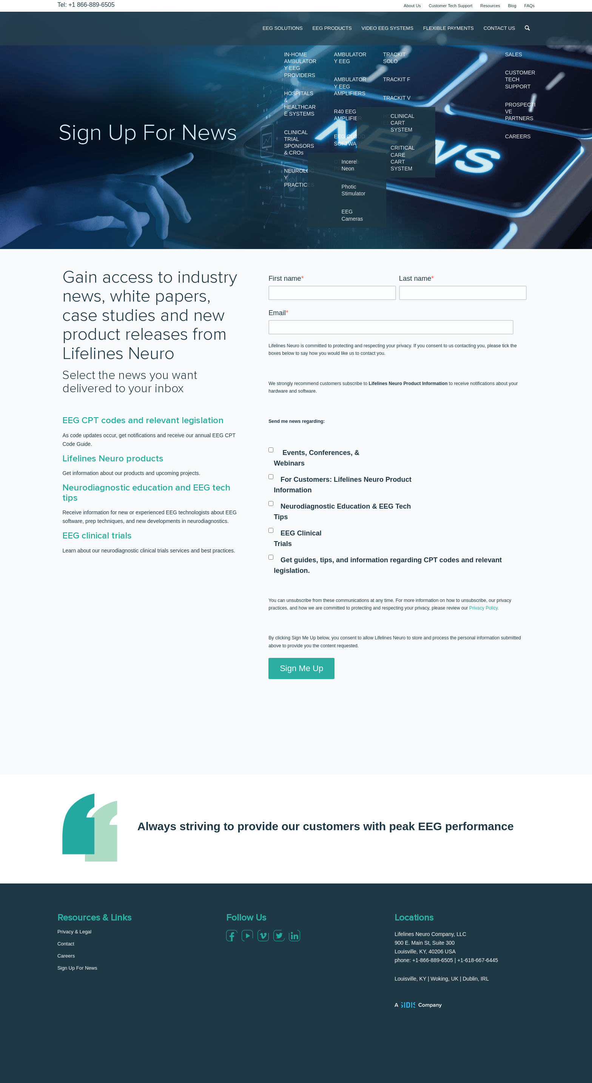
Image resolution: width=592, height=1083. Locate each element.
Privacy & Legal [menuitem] (74, 931)
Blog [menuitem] (512, 5)
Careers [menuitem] (66, 956)
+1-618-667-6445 (477, 960)
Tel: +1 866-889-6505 (86, 5)
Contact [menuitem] (65, 944)
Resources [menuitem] (490, 5)
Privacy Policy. (484, 608)
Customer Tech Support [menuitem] (450, 5)
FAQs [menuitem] (529, 5)
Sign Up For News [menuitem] (77, 968)
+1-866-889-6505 (432, 960)
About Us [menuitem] (412, 5)
